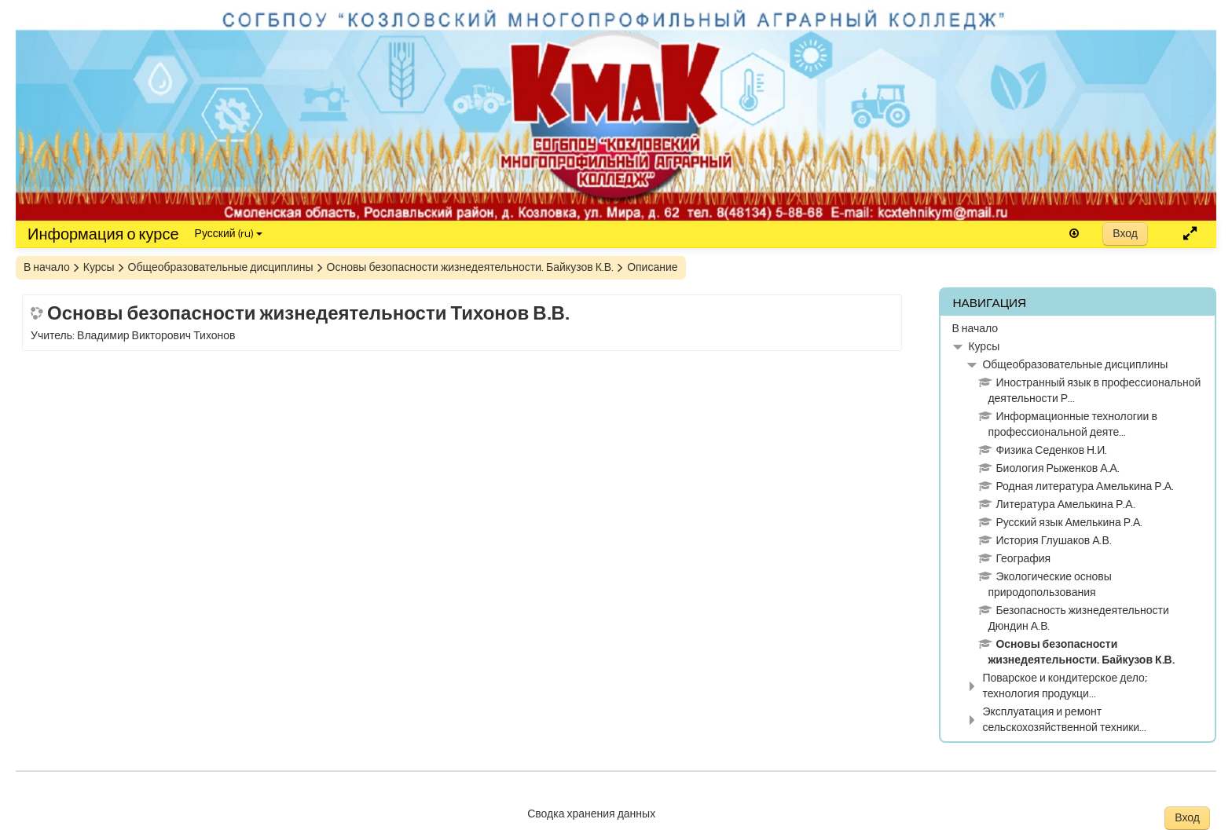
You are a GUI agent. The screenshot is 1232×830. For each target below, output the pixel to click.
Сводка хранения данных (591, 814)
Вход (1125, 234)
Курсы (983, 347)
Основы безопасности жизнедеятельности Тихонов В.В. (308, 312)
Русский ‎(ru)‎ (228, 234)
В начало (975, 329)
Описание (652, 267)
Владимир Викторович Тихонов (156, 336)
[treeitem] (1078, 329)
